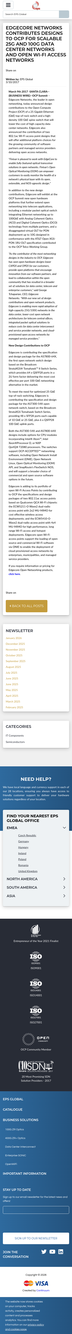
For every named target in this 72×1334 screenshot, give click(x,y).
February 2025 (14, 707)
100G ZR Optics (14, 1129)
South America (22, 887)
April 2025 (12, 695)
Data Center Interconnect (20, 1146)
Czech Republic (27, 835)
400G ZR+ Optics (15, 1138)
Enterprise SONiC (15, 1155)
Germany (23, 841)
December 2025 (15, 643)
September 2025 (16, 661)
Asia (11, 896)
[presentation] (32, 1223)
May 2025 (12, 690)
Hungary (23, 847)
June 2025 (12, 678)
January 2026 (14, 638)
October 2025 (14, 655)
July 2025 (11, 672)
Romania (23, 865)
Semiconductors (15, 741)
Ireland (22, 853)
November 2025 (15, 649)
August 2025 (13, 666)
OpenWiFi (11, 1164)
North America (22, 879)
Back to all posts (27, 606)
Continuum (43, 1290)
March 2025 (13, 701)
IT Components (15, 735)
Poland (22, 859)
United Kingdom (27, 871)
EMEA (12, 828)
